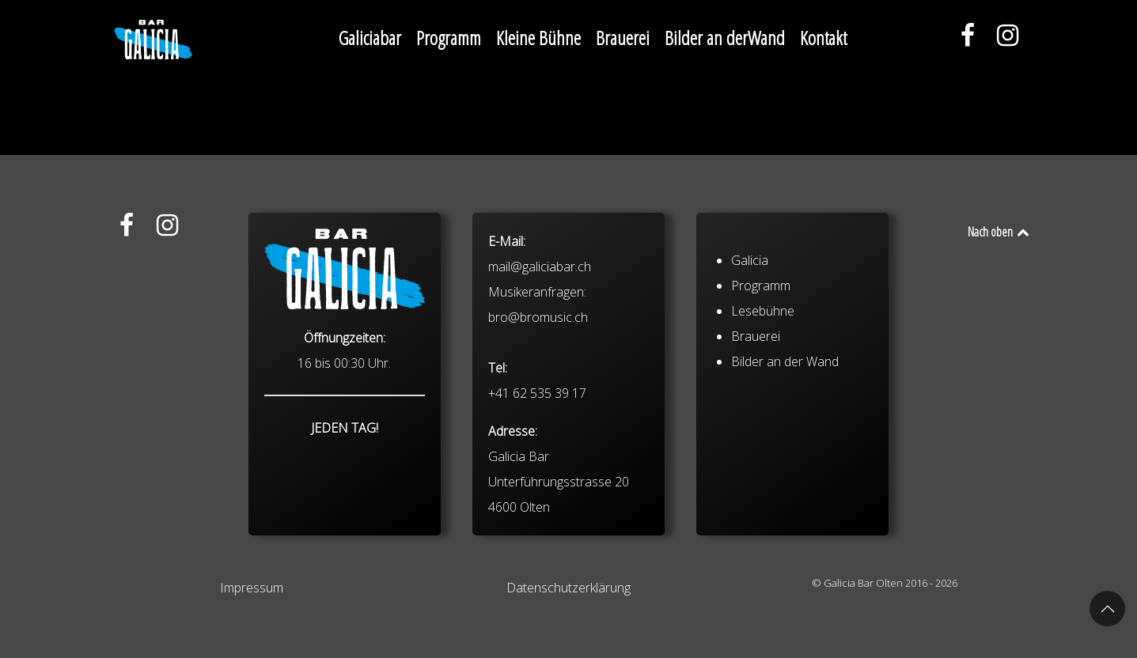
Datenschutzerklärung (568, 587)
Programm (760, 285)
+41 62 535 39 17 (537, 393)
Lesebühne (762, 311)
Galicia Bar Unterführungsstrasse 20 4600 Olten (558, 482)
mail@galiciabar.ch (539, 266)
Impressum (251, 587)
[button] (1107, 608)
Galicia (749, 260)
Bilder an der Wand (785, 361)
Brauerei (755, 336)
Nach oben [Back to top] (1000, 231)
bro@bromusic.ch (538, 317)
